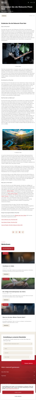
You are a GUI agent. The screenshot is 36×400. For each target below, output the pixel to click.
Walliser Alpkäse (10, 190)
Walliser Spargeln (4, 196)
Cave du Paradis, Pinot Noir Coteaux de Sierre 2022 (11, 225)
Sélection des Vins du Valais (20, 215)
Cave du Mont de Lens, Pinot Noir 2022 (9, 219)
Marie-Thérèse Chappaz (13, 193)
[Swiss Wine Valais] (4, 2)
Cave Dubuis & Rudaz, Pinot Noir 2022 (9, 222)
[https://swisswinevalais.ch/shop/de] (28, 2)
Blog (2, 11)
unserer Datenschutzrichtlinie (11, 388)
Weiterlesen (6, 274)
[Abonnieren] (31, 357)
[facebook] (16, 232)
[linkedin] (19, 232)
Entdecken (6, 11)
